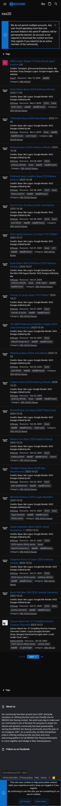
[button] (5, 4)
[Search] (56, 4)
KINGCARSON (16, 641)
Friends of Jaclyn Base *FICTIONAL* (29, 295)
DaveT (13, 78)
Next (33, 657)
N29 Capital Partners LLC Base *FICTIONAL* (34, 234)
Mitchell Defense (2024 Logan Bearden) (31, 497)
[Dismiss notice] (55, 25)
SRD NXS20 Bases (18, 110)
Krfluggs (14, 103)
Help (36, 777)
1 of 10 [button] (21, 656)
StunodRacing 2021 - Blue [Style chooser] (15, 772)
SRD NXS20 (25, 81)
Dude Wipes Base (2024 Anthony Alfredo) (32, 89)
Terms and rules (10, 777)
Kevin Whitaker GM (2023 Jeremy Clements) (34, 592)
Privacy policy (26, 777)
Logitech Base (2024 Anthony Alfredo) (30, 382)
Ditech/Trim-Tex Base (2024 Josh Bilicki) (32, 205)
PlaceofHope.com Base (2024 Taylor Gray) (33, 410)
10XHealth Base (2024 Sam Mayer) (29, 118)
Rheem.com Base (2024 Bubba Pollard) (31, 439)
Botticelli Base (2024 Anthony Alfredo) (30, 147)
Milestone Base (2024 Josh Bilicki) (28, 353)
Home (44, 777)
